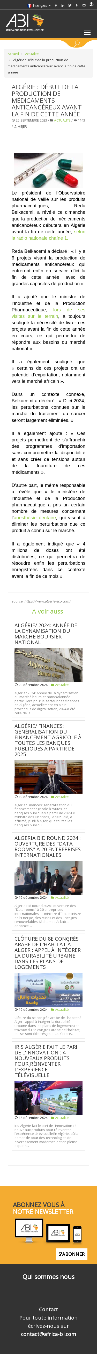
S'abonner (71, 1254)
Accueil (13, 53)
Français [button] (39, 5)
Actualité (31, 53)
